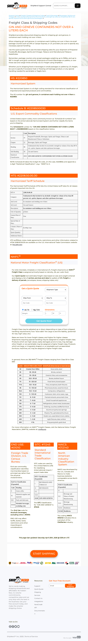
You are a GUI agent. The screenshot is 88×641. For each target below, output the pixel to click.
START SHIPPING (44, 553)
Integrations (38, 601)
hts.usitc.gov (17, 245)
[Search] (77, 5)
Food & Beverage (52, 15)
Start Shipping (70, 585)
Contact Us (38, 598)
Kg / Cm (36, 310)
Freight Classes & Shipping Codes (32, 15)
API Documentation (39, 611)
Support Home (14, 15)
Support (37, 586)
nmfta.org (42, 429)
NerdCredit (38, 604)
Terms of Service (31, 636)
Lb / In (26, 310)
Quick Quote (38, 589)
